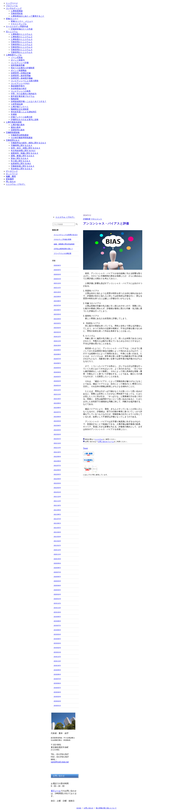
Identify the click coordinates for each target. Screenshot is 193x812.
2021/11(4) (57, 501)
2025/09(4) (57, 296)
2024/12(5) (57, 336)
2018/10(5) (57, 665)
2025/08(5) (57, 301)
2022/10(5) (57, 452)
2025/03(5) (57, 323)
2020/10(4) (57, 559)
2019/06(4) (57, 630)
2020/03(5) (57, 590)
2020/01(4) (57, 599)
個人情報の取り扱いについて (106, 808)
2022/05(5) (57, 474)
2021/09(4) (57, 510)
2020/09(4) (57, 563)
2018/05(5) (57, 687)
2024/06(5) (57, 363)
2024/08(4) (57, 354)
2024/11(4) (57, 341)
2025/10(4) (57, 292)
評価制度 (86, 219)
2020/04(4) (57, 585)
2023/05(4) (57, 421)
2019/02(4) (57, 647)
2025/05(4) (57, 314)
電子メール (56, 791)
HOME (78, 808)
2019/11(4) (57, 608)
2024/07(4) (57, 359)
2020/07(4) (57, 572)
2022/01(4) (57, 492)
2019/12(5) (57, 603)
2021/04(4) (57, 532)
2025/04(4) (57, 319)
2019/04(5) (57, 639)
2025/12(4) (57, 283)
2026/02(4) (57, 274)
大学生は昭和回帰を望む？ (63, 249)
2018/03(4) (57, 696)
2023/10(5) (57, 399)
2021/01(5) (57, 545)
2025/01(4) (57, 332)
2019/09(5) (57, 616)
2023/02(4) (57, 434)
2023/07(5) (57, 412)
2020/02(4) (57, 594)
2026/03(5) (57, 270)
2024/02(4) (57, 381)
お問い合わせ (88, 808)
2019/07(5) (57, 625)
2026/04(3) (57, 265)
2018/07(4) (57, 679)
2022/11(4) (57, 447)
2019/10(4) (57, 612)
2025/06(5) (57, 310)
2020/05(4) (57, 581)
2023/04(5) (57, 425)
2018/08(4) (57, 674)
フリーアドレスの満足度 (62, 253)
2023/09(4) (57, 403)
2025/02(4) (57, 327)
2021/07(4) (57, 519)
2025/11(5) (57, 287)
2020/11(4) (57, 554)
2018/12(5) (57, 656)
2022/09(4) (57, 456)
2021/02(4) (57, 541)
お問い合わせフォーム (106, 442)
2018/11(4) (57, 661)
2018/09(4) (57, 670)
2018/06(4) (57, 683)
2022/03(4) (57, 483)
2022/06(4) (57, 470)
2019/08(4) (57, 621)
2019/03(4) (57, 643)
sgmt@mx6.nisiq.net (60, 762)
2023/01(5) (57, 439)
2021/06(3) (57, 523)
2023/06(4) (57, 416)
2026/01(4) (57, 279)
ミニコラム (99, 439)
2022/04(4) (57, 479)
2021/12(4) (57, 496)
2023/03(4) (57, 430)
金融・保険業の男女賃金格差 (64, 244)
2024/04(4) (57, 372)
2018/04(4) (57, 692)
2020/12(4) (57, 550)
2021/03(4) (57, 536)
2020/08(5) (57, 568)
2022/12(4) (57, 443)
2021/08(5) (57, 514)
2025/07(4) (57, 305)
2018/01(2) (57, 705)
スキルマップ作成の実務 (62, 239)
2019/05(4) (57, 634)
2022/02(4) (57, 487)
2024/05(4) (57, 367)
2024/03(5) (57, 376)
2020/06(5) (57, 576)
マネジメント (96, 219)
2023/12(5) (57, 390)
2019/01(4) (57, 652)
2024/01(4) (57, 385)
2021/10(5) (57, 505)
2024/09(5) (57, 350)
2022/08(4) (57, 461)
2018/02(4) (57, 701)
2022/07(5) (57, 465)
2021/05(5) (57, 527)
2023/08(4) (57, 407)
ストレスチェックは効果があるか (66, 235)
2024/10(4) (57, 345)
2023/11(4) (57, 394)
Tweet (85, 448)
